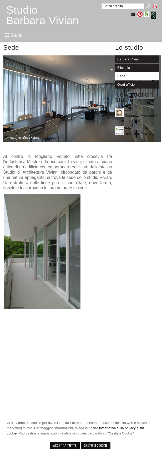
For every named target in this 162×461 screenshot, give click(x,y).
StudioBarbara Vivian (42, 15)
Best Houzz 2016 (138, 134)
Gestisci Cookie (96, 445)
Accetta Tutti (65, 445)
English (155, 6)
